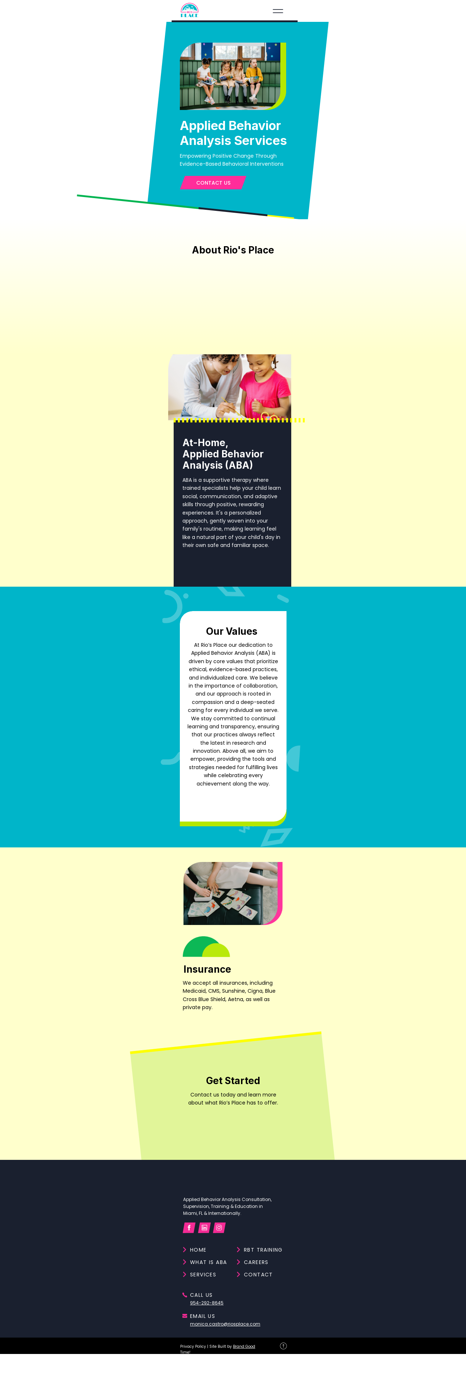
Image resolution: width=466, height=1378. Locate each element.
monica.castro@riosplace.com (401, 1279)
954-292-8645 (381, 1249)
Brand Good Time (109, 1364)
